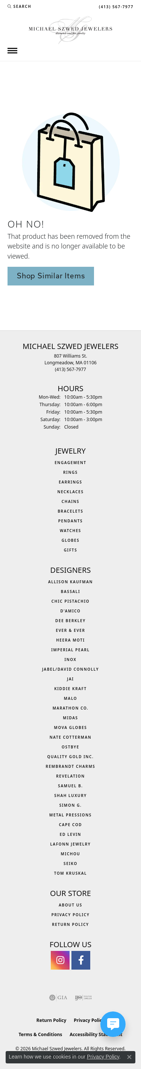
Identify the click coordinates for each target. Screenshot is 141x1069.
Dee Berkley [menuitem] (70, 620)
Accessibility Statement (96, 1034)
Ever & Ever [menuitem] (70, 630)
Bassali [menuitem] (70, 591)
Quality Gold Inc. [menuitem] (70, 756)
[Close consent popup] (129, 1057)
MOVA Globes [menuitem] (70, 727)
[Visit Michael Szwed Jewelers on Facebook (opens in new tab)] (80, 960)
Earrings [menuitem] (70, 482)
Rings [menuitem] (70, 472)
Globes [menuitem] (71, 540)
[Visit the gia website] (58, 997)
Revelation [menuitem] (70, 776)
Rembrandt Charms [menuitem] (71, 766)
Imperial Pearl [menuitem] (70, 649)
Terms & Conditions (40, 1034)
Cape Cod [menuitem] (70, 824)
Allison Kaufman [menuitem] (70, 581)
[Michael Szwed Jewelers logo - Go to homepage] (70, 29)
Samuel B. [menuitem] (70, 785)
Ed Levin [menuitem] (70, 834)
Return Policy (70, 924)
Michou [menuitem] (70, 853)
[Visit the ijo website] (83, 997)
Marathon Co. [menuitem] (71, 708)
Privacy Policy (71, 914)
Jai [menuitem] (70, 679)
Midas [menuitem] (70, 717)
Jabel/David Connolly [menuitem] (70, 669)
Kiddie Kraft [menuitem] (70, 688)
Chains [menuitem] (70, 501)
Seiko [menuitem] (70, 863)
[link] (115, 6)
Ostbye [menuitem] (70, 747)
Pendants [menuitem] (70, 520)
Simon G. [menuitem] (70, 805)
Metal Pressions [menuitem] (70, 815)
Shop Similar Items (51, 276)
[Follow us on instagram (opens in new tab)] (60, 960)
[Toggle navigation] (12, 50)
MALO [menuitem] (70, 698)
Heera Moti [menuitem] (70, 640)
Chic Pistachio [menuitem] (70, 601)
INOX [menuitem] (70, 659)
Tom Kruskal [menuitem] (70, 873)
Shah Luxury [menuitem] (70, 795)
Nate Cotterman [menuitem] (71, 737)
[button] (19, 6)
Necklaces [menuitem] (70, 491)
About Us (70, 905)
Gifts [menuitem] (70, 550)
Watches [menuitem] (70, 530)
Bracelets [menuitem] (70, 511)
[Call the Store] (70, 369)
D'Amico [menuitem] (70, 611)
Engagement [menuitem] (70, 462)
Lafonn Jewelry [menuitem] (70, 844)
